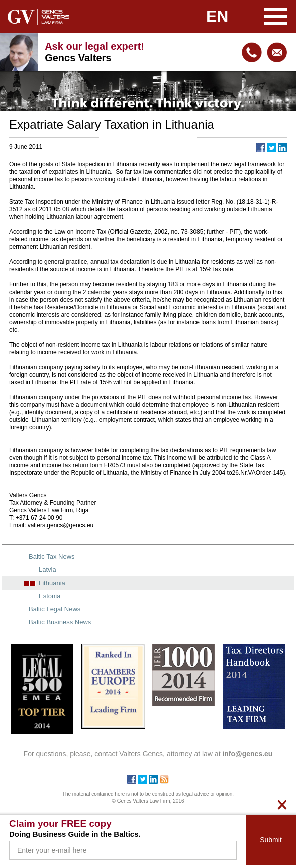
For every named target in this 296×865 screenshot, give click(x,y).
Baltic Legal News (54, 609)
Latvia (47, 569)
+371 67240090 (252, 52)
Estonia (49, 596)
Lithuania (52, 583)
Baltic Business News (60, 622)
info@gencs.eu (277, 52)
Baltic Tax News (52, 556)
